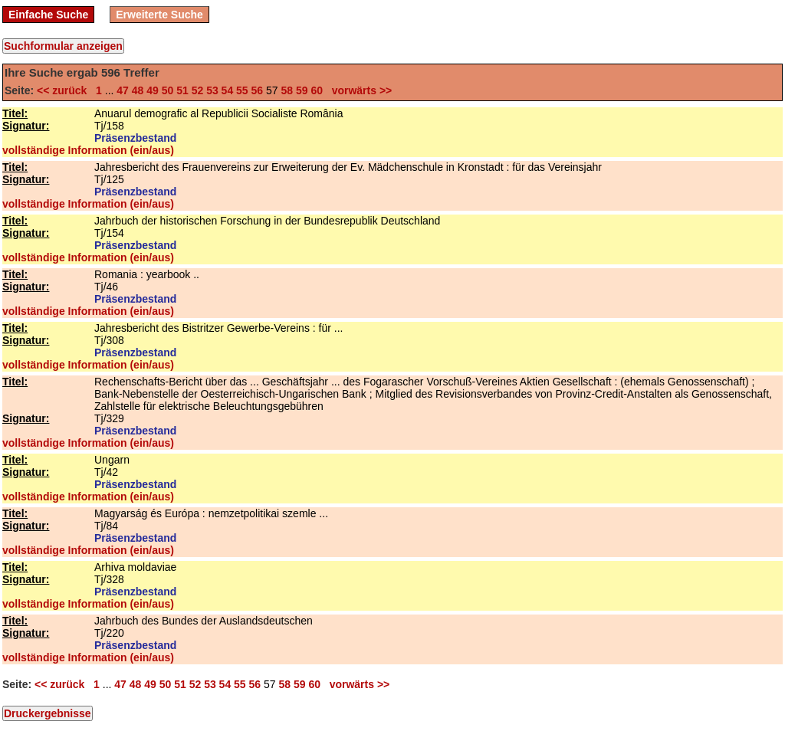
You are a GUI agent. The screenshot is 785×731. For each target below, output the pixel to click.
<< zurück (65, 90)
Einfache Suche (48, 14)
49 (152, 90)
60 (316, 90)
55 (242, 90)
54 (228, 90)
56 (257, 90)
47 (123, 90)
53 (212, 90)
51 (182, 90)
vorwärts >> (359, 90)
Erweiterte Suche (159, 14)
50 (168, 90)
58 (287, 90)
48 (138, 90)
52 (198, 90)
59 (302, 90)
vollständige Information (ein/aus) (88, 150)
